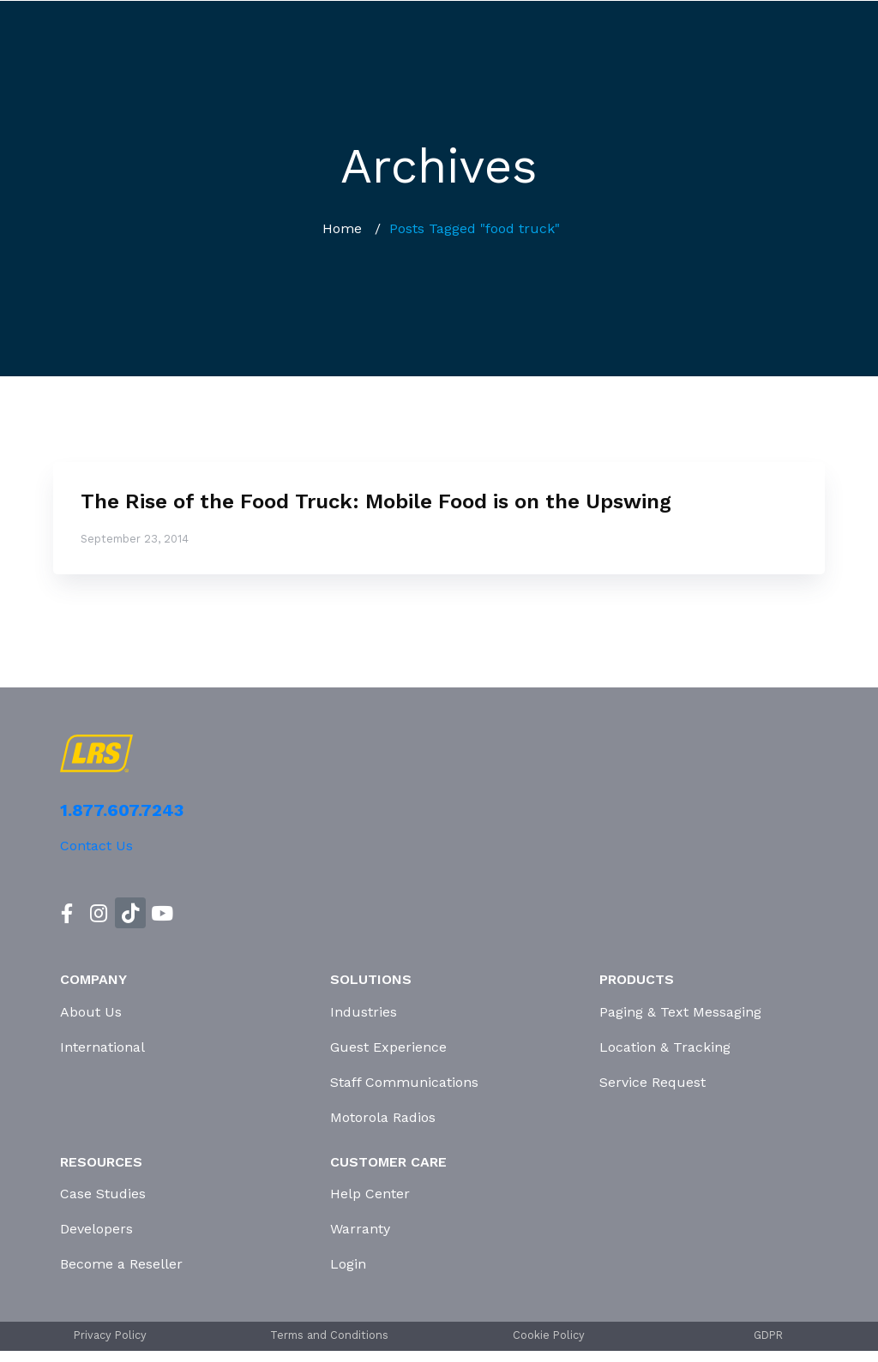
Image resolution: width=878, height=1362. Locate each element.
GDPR (768, 1335)
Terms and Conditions (329, 1335)
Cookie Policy (549, 1335)
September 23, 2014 (135, 538)
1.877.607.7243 (121, 810)
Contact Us (96, 845)
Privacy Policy (110, 1335)
